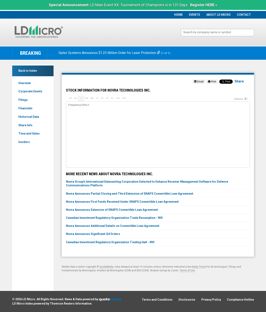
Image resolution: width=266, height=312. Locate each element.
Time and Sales (29, 133)
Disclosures (187, 299)
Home (178, 14)
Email (199, 81)
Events (194, 14)
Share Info (25, 125)
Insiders (24, 142)
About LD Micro (218, 14)
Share (239, 81)
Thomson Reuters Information (71, 303)
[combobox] (217, 32)
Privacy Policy (211, 299)
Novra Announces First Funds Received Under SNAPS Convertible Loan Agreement (122, 201)
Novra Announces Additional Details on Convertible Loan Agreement (112, 225)
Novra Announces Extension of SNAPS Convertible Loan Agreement (112, 209)
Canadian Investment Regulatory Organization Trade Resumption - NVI (114, 217)
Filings (23, 99)
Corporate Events (30, 91)
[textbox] (219, 32)
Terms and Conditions (157, 299)
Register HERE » (203, 5)
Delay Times (199, 266)
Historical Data (28, 116)
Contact (244, 14)
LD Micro (29, 299)
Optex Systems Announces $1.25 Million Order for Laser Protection (109, 53)
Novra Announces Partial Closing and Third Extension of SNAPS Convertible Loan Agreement (129, 193)
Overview (24, 83)
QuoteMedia (106, 266)
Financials (25, 108)
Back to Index (27, 70)
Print (212, 81)
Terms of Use (187, 270)
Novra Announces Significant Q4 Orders (93, 234)
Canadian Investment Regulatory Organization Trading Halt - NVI (110, 242)
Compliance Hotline (240, 299)
